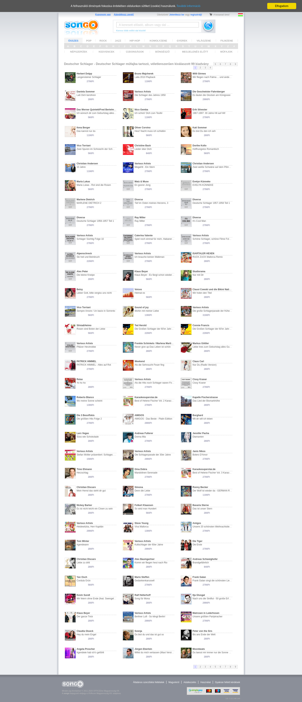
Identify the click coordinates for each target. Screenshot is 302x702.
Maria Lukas (83, 181)
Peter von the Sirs (202, 631)
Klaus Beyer (141, 271)
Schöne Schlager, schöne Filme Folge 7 (213, 239)
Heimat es (140, 293)
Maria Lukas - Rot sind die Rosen (94, 185)
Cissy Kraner (200, 379)
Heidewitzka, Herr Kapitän (90, 526)
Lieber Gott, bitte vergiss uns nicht (94, 293)
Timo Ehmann (84, 469)
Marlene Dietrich (86, 199)
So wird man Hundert (146, 508)
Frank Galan (199, 577)
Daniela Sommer (86, 91)
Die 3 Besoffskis (86, 415)
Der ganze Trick (85, 616)
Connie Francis (201, 325)
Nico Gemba (141, 109)
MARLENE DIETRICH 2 (89, 203)
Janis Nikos (199, 451)
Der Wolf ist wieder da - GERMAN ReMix (214, 490)
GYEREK (182, 40)
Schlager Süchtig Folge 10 (90, 239)
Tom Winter (83, 541)
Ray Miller (140, 217)
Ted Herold (141, 325)
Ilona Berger (83, 127)
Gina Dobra (141, 469)
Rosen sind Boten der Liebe (91, 329)
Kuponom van (103, 14)
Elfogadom (281, 6)
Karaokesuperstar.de (146, 397)
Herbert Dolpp (84, 73)
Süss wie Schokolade (88, 436)
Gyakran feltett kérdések (227, 682)
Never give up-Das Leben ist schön (153, 346)
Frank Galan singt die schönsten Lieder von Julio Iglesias (222, 580)
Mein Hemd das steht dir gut (91, 490)
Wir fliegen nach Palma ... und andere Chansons (217, 77)
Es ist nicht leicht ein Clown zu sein (95, 508)
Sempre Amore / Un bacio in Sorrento (96, 311)
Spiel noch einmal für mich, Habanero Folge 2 (158, 239)
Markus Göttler (201, 343)
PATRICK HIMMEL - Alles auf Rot (94, 364)
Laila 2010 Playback (145, 77)
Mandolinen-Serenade (146, 472)
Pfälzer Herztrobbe (86, 346)
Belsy (80, 289)
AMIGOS (139, 415)
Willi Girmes (199, 73)
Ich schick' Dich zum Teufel (148, 113)
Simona (139, 487)
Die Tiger (197, 541)
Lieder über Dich (143, 149)
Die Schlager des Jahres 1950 (150, 95)
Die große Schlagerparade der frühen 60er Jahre (218, 311)
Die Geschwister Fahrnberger (209, 91)
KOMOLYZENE (158, 40)
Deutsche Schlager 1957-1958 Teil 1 (211, 203)
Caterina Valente (144, 235)
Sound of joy (142, 307)
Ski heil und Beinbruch (88, 257)
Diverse (139, 199)
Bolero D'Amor (200, 454)
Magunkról (173, 682)
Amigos (197, 523)
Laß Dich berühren (86, 95)
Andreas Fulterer (144, 433)
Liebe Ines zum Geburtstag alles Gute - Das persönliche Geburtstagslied (230, 346)
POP (88, 40)
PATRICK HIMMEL (86, 361)
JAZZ (118, 40)
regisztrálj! (196, 14)
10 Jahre (81, 167)
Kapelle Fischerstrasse (205, 397)
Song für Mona (142, 598)
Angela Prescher (86, 649)
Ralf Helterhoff (143, 595)
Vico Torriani (84, 145)
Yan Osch (82, 577)
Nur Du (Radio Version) (205, 364)
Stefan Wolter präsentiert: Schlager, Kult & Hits (101, 454)
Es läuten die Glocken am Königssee (212, 95)
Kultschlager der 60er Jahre (149, 544)
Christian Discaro (86, 487)
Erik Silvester (200, 109)
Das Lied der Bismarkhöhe (206, 400)
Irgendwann (83, 544)
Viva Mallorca (142, 526)
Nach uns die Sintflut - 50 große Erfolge (213, 598)
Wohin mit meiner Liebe (147, 311)
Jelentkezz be (176, 14)
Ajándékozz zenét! (124, 14)
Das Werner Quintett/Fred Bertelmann (97, 109)
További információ (189, 6)
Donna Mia (140, 436)
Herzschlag (82, 472)
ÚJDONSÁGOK (135, 51)
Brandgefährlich (201, 562)
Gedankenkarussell (145, 580)
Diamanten (198, 436)
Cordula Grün (84, 580)
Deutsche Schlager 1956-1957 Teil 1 (95, 221)
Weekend (140, 361)
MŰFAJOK (226, 51)
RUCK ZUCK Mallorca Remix (208, 257)
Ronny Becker (200, 487)
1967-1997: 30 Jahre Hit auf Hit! (209, 113)
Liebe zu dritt (83, 562)
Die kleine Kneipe (86, 275)
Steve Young (142, 523)
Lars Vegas (83, 433)
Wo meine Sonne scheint (89, 400)
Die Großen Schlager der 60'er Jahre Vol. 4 (157, 329)
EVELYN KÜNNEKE (203, 185)
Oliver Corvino (143, 127)
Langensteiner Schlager (89, 77)
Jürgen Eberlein (143, 649)
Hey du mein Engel (86, 634)
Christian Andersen (87, 163)
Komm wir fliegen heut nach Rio (151, 562)
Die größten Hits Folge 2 (89, 418)
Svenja (138, 631)
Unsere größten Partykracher (208, 616)
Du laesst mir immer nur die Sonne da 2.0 (214, 652)
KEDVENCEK (107, 51)
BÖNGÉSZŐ (162, 51)
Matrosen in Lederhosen (206, 613)
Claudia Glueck (85, 631)
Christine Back (143, 145)
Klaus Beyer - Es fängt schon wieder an (155, 275)
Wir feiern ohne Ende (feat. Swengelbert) (98, 598)
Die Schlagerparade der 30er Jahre (153, 454)
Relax (80, 379)
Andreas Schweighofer (205, 559)
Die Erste (197, 544)
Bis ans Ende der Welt (204, 634)
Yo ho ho (81, 382)
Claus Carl (198, 361)
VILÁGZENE (204, 40)
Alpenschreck (84, 253)
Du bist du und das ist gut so (149, 634)
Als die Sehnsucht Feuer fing (149, 364)
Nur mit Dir (198, 275)
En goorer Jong (143, 185)
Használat (205, 682)
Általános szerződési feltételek (148, 682)
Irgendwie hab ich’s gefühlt (90, 652)
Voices (138, 289)
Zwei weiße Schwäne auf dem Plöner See (214, 167)
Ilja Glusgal (199, 595)
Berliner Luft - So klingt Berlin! (150, 616)
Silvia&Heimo (84, 325)
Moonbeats (199, 649)
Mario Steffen (142, 577)
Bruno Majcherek (144, 73)
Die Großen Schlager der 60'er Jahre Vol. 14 (215, 329)
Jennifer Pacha (201, 433)
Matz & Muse (142, 181)
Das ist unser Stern (202, 508)
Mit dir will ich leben (203, 418)
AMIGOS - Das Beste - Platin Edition (153, 418)
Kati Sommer (200, 127)
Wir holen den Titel (202, 293)
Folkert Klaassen (144, 505)
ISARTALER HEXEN (203, 253)
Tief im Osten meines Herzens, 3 (151, 203)
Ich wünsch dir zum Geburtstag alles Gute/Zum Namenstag (107, 113)
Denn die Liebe (142, 490)
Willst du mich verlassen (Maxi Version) (155, 652)
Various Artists (143, 91)
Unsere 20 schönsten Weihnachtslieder (213, 526)
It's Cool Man (199, 221)
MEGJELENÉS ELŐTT (195, 51)
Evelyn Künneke (202, 181)
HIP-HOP (135, 40)
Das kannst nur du (86, 131)
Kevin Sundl (83, 595)
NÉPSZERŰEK (78, 51)
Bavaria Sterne (201, 505)
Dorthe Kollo (200, 145)
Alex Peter (82, 271)
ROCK (103, 40)
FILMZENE (226, 40)
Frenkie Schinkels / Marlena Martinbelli (156, 343)
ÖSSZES (73, 40)
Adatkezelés (190, 682)
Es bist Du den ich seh (204, 131)
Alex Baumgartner (145, 559)
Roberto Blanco (85, 397)
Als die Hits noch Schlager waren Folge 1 (156, 382)
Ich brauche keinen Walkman (149, 257)
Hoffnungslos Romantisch (206, 149)
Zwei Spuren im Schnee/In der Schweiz (97, 149)
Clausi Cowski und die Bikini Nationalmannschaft (220, 289)
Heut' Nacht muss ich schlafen (150, 131)
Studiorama (199, 271)
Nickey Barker (84, 505)
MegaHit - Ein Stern (145, 167)
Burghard (198, 415)
